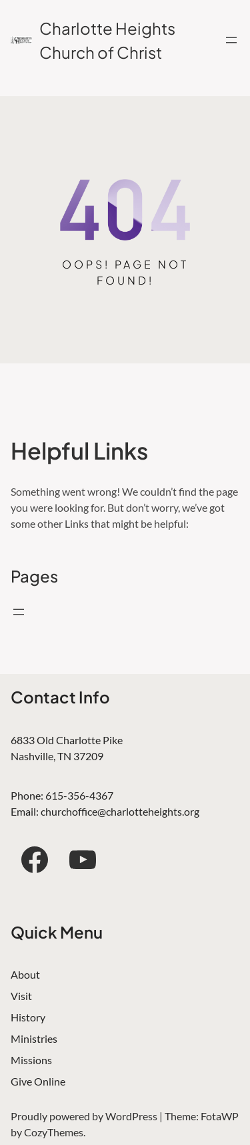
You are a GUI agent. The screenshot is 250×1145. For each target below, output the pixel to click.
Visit (21, 995)
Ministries (34, 1038)
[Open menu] (231, 40)
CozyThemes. (54, 1132)
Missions (31, 1059)
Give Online (38, 1081)
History (28, 1017)
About (25, 974)
